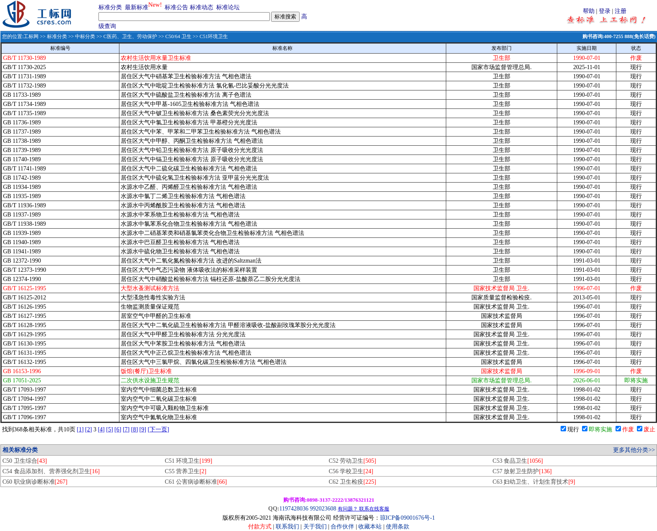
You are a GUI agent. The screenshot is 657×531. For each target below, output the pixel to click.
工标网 (31, 36)
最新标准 (136, 7)
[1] (80, 429)
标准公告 (176, 7)
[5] (109, 429)
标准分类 (110, 7)
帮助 (589, 11)
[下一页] (158, 429)
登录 (604, 11)
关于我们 (315, 526)
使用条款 (397, 526)
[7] (126, 429)
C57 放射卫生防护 (522, 471)
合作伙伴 (342, 526)
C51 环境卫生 (188, 461)
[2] (88, 429)
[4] (101, 429)
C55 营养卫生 (185, 471)
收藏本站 (370, 526)
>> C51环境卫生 (209, 36)
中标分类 (85, 36)
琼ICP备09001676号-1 (407, 518)
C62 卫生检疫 (352, 482)
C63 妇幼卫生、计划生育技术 (534, 482)
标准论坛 (228, 7)
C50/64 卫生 (178, 36)
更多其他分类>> (634, 450)
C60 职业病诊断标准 (35, 482)
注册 (620, 11)
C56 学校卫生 (350, 471)
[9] (143, 429)
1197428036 (293, 508)
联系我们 (287, 526)
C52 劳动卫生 (352, 461)
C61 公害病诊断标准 (196, 482)
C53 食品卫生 (518, 461)
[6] (117, 429)
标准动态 (201, 7)
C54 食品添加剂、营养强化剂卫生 (51, 471)
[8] (134, 429)
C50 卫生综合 (25, 461)
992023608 (323, 508)
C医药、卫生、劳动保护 (130, 36)
